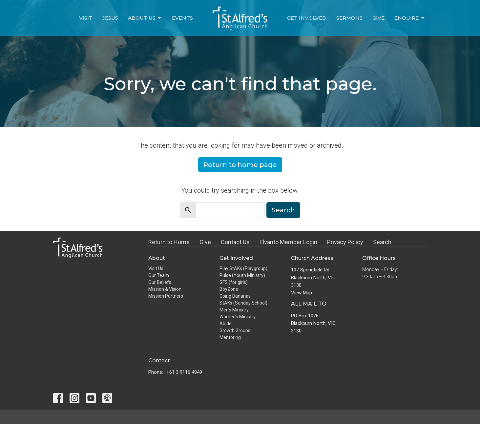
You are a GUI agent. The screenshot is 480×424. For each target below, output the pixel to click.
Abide (225, 323)
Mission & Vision (164, 289)
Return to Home (169, 242)
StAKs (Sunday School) (243, 303)
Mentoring (230, 337)
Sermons (349, 18)
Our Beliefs (159, 282)
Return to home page (240, 165)
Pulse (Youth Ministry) (242, 275)
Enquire (409, 18)
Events (182, 18)
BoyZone (228, 289)
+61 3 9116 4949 (184, 372)
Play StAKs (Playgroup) (243, 268)
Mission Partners (165, 296)
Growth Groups (234, 330)
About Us (145, 18)
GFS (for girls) (233, 282)
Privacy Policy (345, 242)
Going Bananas (235, 296)
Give (378, 18)
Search (283, 210)
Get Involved (306, 18)
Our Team (158, 275)
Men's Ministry (234, 309)
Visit (86, 18)
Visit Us (155, 268)
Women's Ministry (237, 316)
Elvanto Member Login (288, 242)
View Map (301, 293)
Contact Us (235, 242)
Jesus (110, 18)
